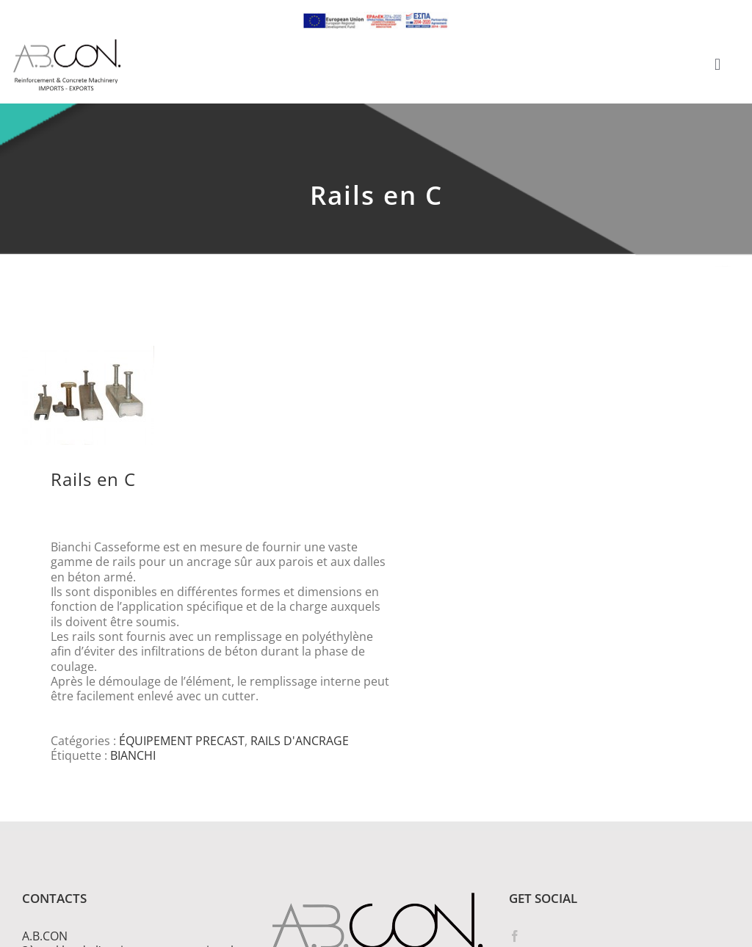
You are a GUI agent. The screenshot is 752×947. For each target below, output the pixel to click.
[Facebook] (515, 936)
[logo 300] (67, 43)
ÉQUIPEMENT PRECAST (182, 741)
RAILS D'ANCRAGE (299, 741)
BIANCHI (133, 755)
